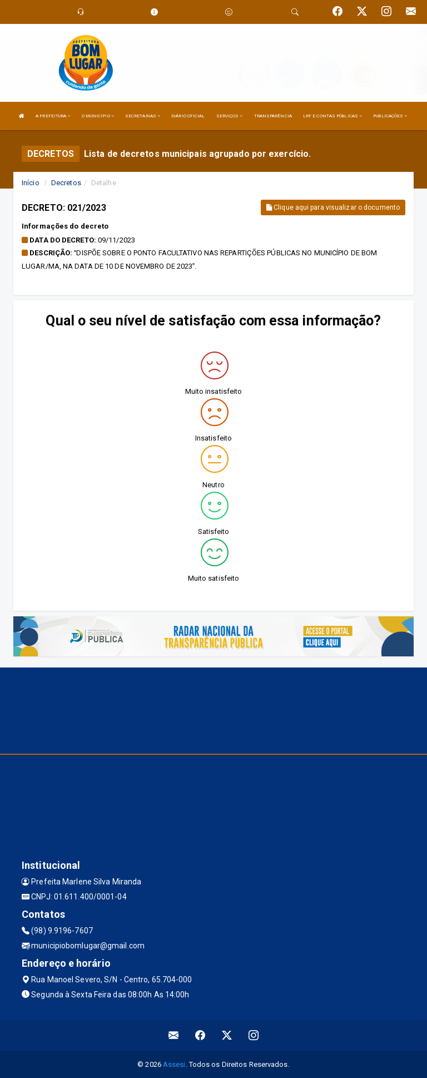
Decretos (66, 183)
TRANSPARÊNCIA (273, 115)
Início (30, 183)
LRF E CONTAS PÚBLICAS (332, 115)
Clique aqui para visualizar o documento (333, 207)
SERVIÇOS (229, 115)
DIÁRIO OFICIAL (188, 115)
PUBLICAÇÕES (390, 115)
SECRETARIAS (142, 115)
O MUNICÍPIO (98, 115)
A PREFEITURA (53, 115)
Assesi (174, 1064)
